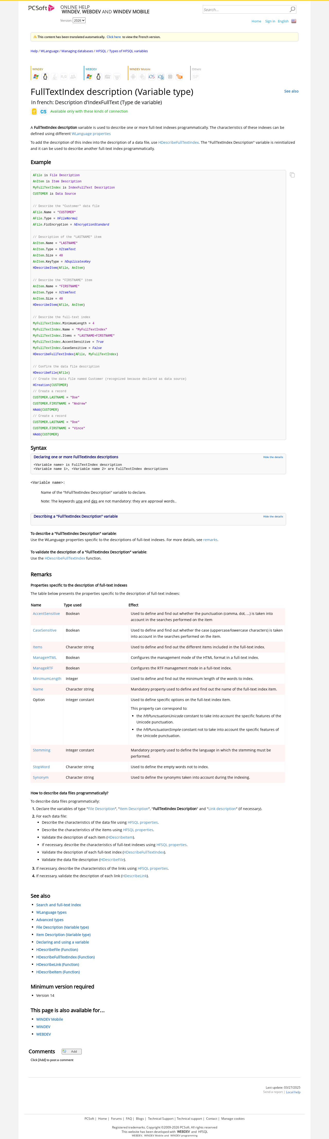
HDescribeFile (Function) (57, 959)
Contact (211, 1118)
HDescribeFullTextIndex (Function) (65, 966)
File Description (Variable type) (62, 937)
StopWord (41, 776)
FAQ (129, 1118)
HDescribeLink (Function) (57, 974)
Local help (293, 1102)
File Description (101, 818)
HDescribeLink (134, 885)
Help (34, 51)
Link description (222, 818)
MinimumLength (47, 688)
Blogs (140, 1118)
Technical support (189, 1118)
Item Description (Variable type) (63, 944)
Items (37, 656)
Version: (66, 20)
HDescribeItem (120, 847)
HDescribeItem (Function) (58, 981)
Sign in (270, 21)
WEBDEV (43, 1044)
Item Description (134, 818)
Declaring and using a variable (62, 951)
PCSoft (89, 1118)
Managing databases (77, 51)
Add (69, 1061)
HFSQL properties (143, 832)
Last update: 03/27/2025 (283, 1097)
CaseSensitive (45, 640)
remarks (210, 549)
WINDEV (43, 1036)
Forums (116, 1118)
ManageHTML (45, 667)
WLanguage (50, 51)
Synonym (41, 787)
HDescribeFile (112, 869)
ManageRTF (43, 677)
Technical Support (160, 1118)
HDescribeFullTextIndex (178, 142)
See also (291, 91)
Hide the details (273, 467)
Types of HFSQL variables (128, 51)
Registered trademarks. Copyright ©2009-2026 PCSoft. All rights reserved (164, 1127)
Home (256, 21)
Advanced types (49, 929)
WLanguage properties (91, 133)
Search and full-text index (58, 914)
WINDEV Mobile (49, 1029)
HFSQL (101, 51)
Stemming (41, 759)
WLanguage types (51, 922)
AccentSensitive (46, 623)
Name (38, 698)
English (283, 21)
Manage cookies (233, 1118)
